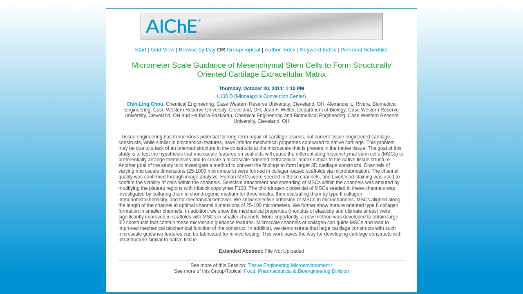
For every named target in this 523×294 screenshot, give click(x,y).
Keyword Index (318, 50)
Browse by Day (197, 50)
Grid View (162, 50)
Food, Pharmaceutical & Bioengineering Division (296, 271)
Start (140, 50)
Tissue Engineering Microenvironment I (290, 265)
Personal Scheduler (364, 50)
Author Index (280, 50)
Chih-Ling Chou (144, 104)
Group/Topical (243, 50)
